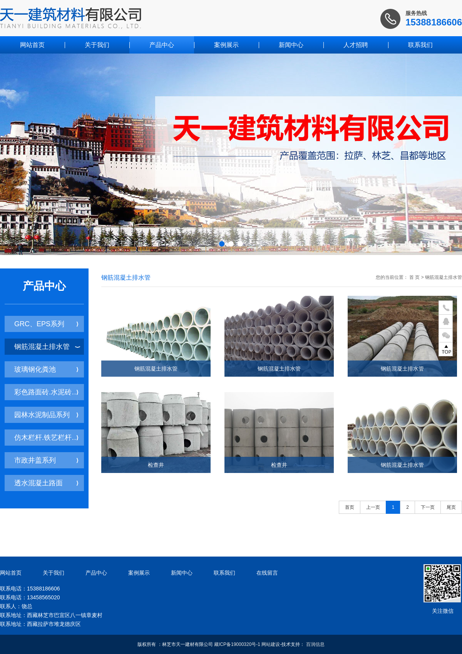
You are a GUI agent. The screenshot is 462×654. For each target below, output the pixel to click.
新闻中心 (291, 45)
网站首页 (32, 45)
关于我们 (97, 45)
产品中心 (161, 45)
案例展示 (226, 45)
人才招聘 (355, 45)
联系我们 (420, 45)
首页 (349, 507)
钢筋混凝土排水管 (47, 346)
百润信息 (315, 644)
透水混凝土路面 (46, 483)
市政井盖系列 (46, 460)
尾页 (451, 507)
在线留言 (267, 573)
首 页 (414, 277)
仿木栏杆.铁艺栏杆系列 (49, 437)
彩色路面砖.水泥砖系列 (49, 392)
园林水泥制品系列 (46, 415)
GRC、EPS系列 (46, 324)
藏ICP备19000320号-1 (237, 644)
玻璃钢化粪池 (46, 369)
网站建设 (270, 644)
